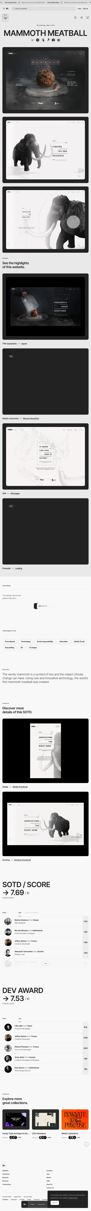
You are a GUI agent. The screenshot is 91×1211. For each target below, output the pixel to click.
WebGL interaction (10, 418)
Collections (6, 1174)
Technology (26, 641)
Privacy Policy (28, 1196)
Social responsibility (45, 641)
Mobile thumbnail (20, 787)
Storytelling (9, 647)
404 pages (15, 493)
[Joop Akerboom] (53, 40)
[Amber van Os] (42, 40)
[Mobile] (45, 751)
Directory (5, 1181)
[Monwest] (32, 40)
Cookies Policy (6, 1196)
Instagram (14, 1199)
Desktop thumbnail (22, 860)
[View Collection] (16, 1119)
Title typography (9, 343)
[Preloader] (45, 531)
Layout (24, 344)
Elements (5, 1177)
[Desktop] (45, 824)
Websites (5, 1170)
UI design (33, 647)
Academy (50, 1170)
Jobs (48, 1174)
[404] (45, 456)
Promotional (10, 641)
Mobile (5, 787)
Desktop (6, 860)
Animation (63, 641)
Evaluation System (8, 897)
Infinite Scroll (79, 641)
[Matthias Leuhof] (58, 40)
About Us (49, 1184)
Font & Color (41, 1204)
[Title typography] (45, 306)
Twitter (29, 1199)
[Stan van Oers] (48, 40)
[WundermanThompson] (37, 40)
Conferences (6, 1184)
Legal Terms (17, 1196)
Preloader (6, 568)
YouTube (44, 1199)
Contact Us (50, 1188)
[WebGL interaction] (45, 381)
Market (49, 1177)
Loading (18, 568)
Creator (32, 1204)
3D (22, 647)
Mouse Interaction (31, 418)
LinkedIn (22, 1199)
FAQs (48, 1181)
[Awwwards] (7, 8)
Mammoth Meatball (45, 33)
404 (4, 493)
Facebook (37, 1199)
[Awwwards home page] (25, 1204)
